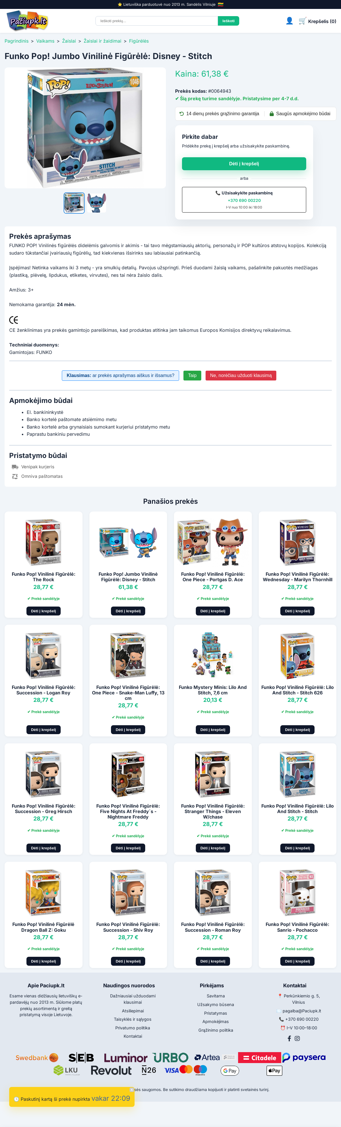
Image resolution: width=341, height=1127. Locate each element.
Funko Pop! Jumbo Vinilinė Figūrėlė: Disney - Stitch (128, 576)
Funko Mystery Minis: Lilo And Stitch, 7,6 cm (213, 690)
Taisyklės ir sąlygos (133, 1019)
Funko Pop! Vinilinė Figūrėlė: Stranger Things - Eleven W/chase (213, 811)
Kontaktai (133, 1036)
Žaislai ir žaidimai (102, 41)
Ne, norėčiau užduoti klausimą (241, 375)
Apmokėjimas (215, 1021)
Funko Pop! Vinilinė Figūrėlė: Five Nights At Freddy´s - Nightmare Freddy (128, 811)
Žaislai (69, 41)
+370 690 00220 (244, 200)
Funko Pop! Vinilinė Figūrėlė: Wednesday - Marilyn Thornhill (297, 576)
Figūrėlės (139, 41)
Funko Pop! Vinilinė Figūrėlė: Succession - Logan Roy (43, 690)
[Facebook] (289, 1038)
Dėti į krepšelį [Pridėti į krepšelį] (43, 611)
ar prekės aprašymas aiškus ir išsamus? (120, 375)
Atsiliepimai (133, 1010)
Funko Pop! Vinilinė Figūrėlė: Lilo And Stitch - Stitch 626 (297, 690)
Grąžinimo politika (215, 1030)
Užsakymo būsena (215, 1004)
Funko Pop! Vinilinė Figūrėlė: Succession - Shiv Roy (128, 927)
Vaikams (45, 41)
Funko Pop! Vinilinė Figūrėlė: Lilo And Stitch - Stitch (297, 808)
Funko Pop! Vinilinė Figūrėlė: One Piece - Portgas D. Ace (213, 576)
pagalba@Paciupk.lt (302, 1010)
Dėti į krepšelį (244, 163)
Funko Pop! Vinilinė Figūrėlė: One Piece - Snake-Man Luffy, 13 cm (128, 692)
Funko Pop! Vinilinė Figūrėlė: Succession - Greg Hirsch (43, 808)
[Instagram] (297, 1038)
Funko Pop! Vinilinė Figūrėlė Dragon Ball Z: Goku (43, 927)
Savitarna (216, 995)
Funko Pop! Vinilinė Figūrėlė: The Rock (43, 576)
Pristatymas (215, 1013)
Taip (192, 375)
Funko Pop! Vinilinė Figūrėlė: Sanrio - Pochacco (297, 927)
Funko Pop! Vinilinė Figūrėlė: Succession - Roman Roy (213, 927)
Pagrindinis (16, 41)
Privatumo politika (132, 1027)
